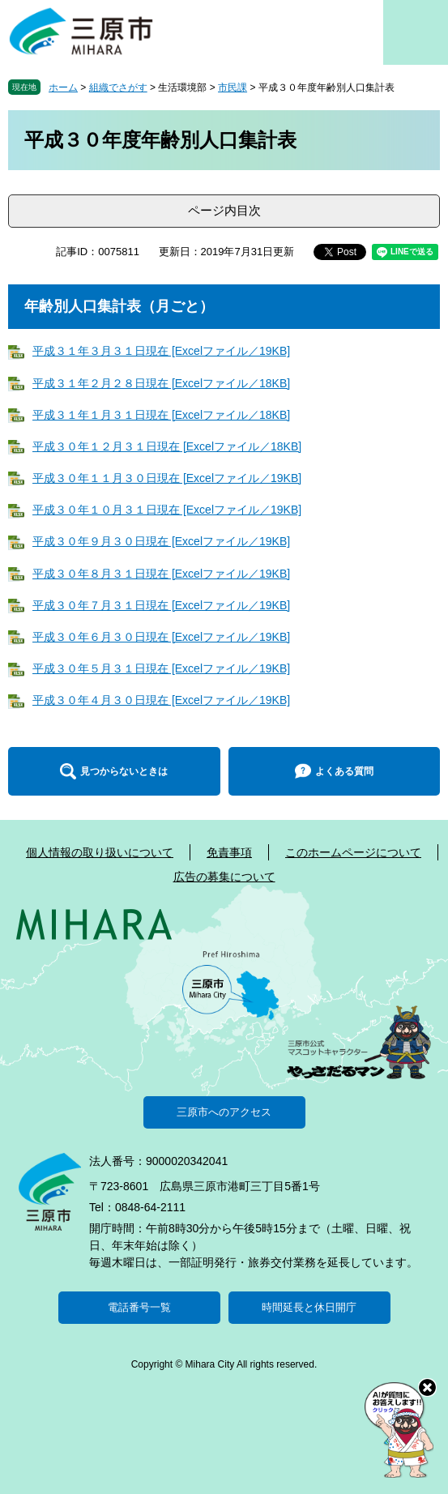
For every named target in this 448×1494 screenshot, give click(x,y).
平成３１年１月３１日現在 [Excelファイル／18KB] (161, 414)
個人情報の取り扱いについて (99, 852)
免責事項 (229, 852)
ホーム (63, 87)
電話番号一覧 (139, 1307)
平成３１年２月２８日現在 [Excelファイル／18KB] (161, 383)
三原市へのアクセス (224, 1112)
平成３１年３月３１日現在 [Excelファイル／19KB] (161, 350)
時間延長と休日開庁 (309, 1307)
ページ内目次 (224, 210)
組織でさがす (118, 87)
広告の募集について (224, 876)
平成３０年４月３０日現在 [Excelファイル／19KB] (161, 700)
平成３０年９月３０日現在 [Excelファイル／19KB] (161, 541)
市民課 (232, 87)
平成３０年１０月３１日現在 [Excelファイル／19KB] (166, 509)
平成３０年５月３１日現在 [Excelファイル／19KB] (161, 668)
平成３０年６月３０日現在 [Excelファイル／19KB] (161, 636)
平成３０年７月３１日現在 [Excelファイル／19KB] (161, 605)
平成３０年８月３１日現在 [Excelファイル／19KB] (161, 573)
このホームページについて (353, 852)
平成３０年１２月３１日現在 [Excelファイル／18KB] (166, 446)
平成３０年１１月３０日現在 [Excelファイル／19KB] (166, 478)
